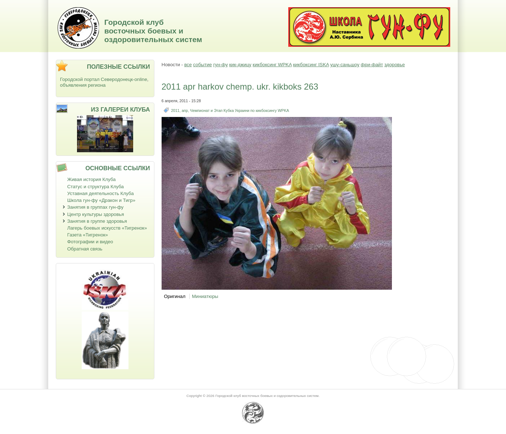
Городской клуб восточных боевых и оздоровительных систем (153, 31)
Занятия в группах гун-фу (95, 207)
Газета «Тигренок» (87, 235)
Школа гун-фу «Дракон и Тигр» (101, 200)
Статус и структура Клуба (95, 186)
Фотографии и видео (90, 241)
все (188, 64)
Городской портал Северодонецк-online (103, 79)
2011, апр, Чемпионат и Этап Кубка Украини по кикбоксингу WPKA (230, 110)
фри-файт (372, 64)
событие (202, 64)
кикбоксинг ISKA (311, 64)
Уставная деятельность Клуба (100, 193)
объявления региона (83, 85)
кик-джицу (240, 64)
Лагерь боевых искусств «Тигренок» (107, 228)
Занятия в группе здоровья (97, 221)
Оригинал (174, 296)
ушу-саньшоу (345, 64)
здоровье (394, 64)
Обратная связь (85, 249)
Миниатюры (205, 296)
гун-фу (220, 64)
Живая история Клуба (91, 179)
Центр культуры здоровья (95, 214)
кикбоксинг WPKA (272, 64)
